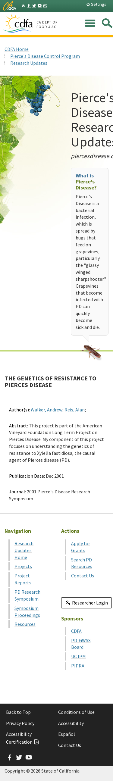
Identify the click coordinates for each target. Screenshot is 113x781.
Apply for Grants (80, 546)
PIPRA (77, 666)
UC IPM (78, 656)
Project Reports (22, 579)
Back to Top (18, 712)
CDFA (76, 631)
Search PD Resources (81, 563)
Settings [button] (96, 4)
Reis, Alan (74, 410)
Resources (25, 624)
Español (66, 734)
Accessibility (71, 723)
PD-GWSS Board (81, 643)
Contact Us (82, 576)
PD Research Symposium (27, 595)
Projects (23, 566)
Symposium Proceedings (27, 611)
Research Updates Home (23, 550)
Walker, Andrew (46, 410)
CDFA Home (17, 49)
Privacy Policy (20, 723)
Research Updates (28, 63)
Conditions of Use (76, 712)
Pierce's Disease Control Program (45, 56)
